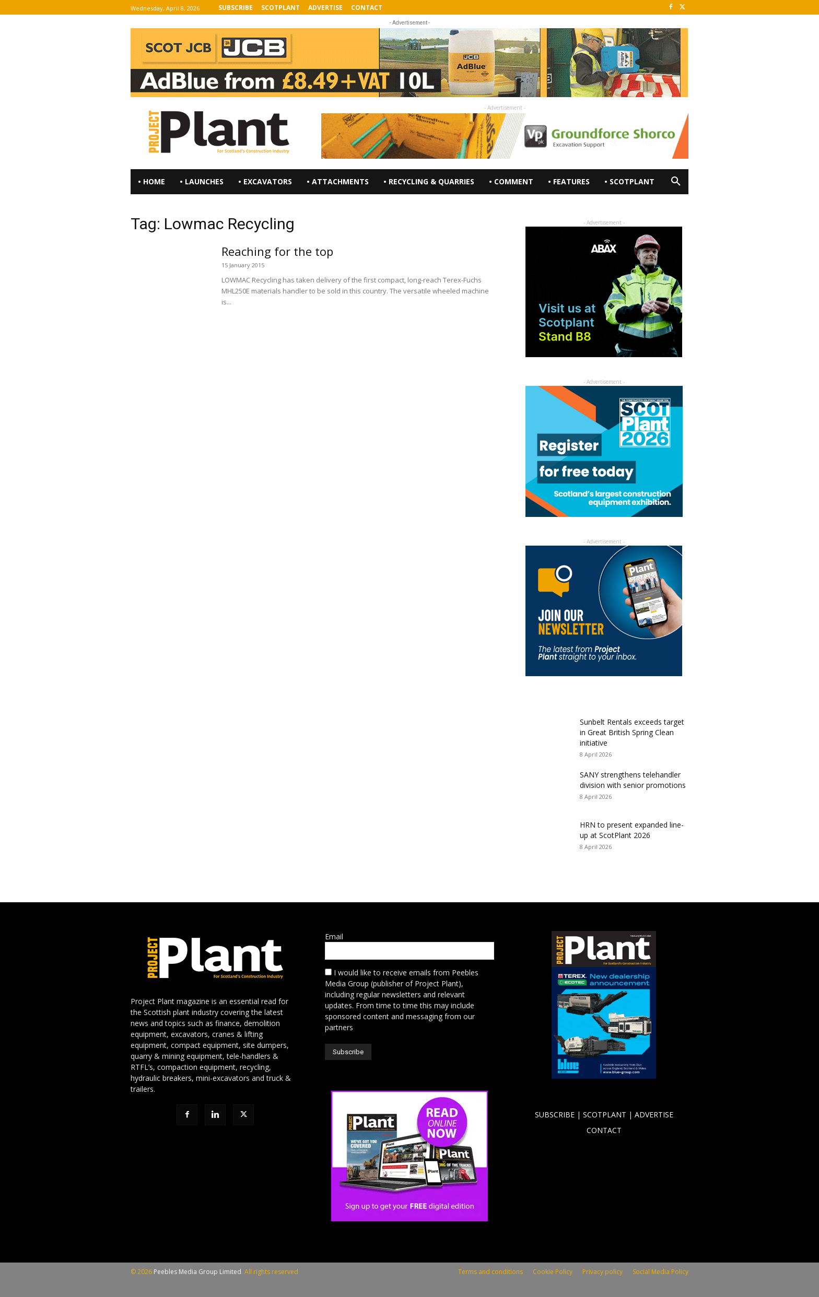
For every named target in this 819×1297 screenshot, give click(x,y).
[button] (675, 181)
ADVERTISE (654, 1114)
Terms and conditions (490, 1271)
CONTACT (604, 1130)
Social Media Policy (660, 1271)
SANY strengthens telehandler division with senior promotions (633, 780)
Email (334, 936)
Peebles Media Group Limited (197, 1271)
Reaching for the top (277, 251)
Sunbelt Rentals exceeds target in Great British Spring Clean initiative (632, 732)
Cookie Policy (552, 1271)
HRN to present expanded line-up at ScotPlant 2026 (632, 830)
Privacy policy (602, 1271)
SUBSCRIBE (555, 1114)
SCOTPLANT (604, 1114)
